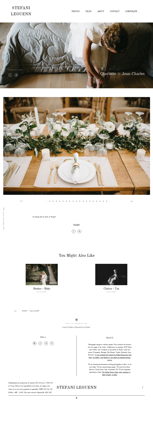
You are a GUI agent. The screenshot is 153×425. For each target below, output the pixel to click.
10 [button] (76, 201)
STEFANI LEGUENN (21, 11)
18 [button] (103, 201)
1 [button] (46, 201)
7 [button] (66, 201)
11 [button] (79, 201)
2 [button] (49, 201)
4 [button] (56, 201)
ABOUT (100, 11)
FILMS (89, 11)
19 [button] (106, 201)
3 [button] (53, 201)
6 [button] (63, 201)
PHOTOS (76, 11)
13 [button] (86, 201)
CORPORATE (131, 11)
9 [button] (73, 201)
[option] (76, 146)
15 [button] (93, 201)
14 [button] (89, 201)
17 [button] (99, 201)
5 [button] (59, 201)
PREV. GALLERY (25, 311)
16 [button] (96, 201)
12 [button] (83, 201)
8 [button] (69, 201)
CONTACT (114, 11)
